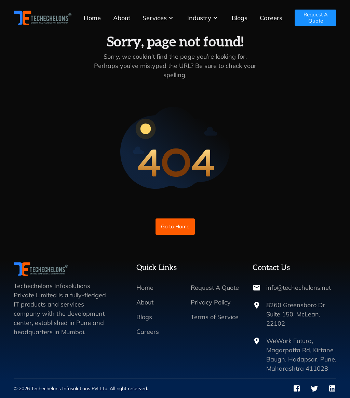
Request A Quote (315, 18)
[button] (159, 18)
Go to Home (175, 226)
